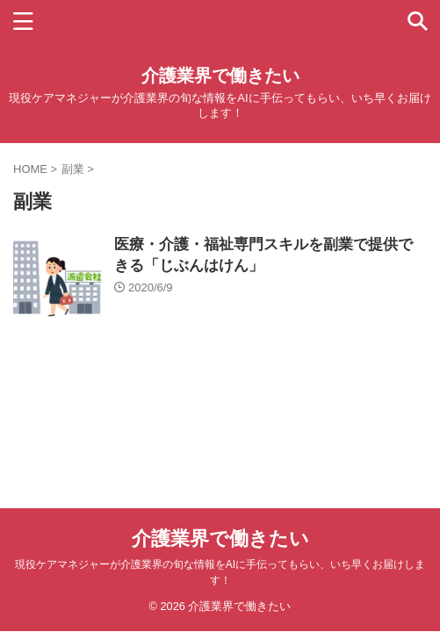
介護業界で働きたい (220, 75)
